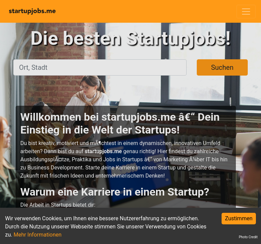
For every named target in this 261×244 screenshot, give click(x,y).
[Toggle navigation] (246, 11)
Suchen (222, 67)
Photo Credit (248, 237)
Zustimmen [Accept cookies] (239, 218)
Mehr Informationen (38, 234)
